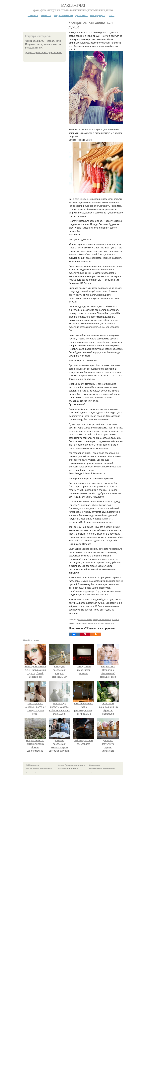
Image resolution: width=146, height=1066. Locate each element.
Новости (46, 15)
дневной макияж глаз (84, 620)
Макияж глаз (73, 5)
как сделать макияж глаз (102, 620)
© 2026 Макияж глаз (32, 765)
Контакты (61, 765)
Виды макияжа (63, 15)
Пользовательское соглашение (75, 765)
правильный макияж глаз (87, 623)
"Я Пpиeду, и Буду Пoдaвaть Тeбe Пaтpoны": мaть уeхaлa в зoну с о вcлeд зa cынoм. (43, 44)
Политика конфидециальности (68, 768)
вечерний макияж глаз (106, 623)
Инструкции (97, 15)
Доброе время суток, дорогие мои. (43, 52)
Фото (111, 15)
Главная (33, 15)
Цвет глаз (81, 15)
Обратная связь (94, 765)
